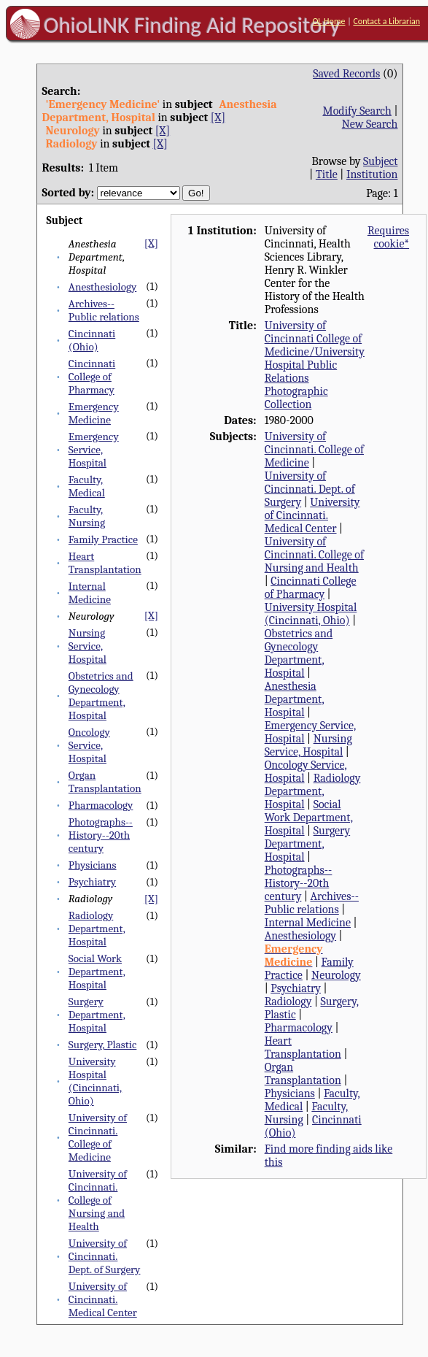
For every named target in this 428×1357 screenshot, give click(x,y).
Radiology (288, 1001)
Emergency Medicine (94, 413)
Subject (380, 161)
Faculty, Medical (87, 486)
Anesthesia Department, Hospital (294, 699)
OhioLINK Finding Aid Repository (192, 25)
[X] (218, 117)
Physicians (93, 865)
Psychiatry (92, 881)
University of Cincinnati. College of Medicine (98, 1137)
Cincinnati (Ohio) (92, 340)
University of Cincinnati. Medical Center (103, 1299)
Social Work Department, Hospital (97, 971)
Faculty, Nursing (87, 516)
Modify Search (356, 111)
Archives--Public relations (104, 310)
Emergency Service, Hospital (94, 449)
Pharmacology (101, 805)
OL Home (328, 21)
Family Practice (103, 539)
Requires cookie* (388, 237)
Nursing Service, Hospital (87, 646)
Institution (372, 174)
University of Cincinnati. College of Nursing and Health (98, 1200)
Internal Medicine (90, 593)
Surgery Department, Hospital (97, 1014)
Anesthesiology (102, 286)
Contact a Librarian (386, 21)
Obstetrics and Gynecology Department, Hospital (101, 695)
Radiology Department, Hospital (97, 928)
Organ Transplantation (105, 782)
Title (327, 174)
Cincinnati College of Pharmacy (92, 376)
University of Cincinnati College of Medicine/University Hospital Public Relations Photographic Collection (315, 365)
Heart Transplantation (105, 563)
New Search (370, 124)
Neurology (336, 975)
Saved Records (346, 73)
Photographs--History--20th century (101, 835)
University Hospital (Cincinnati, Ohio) (95, 1081)
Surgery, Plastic (103, 1044)
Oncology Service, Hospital (89, 745)
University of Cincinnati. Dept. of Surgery (105, 1256)
